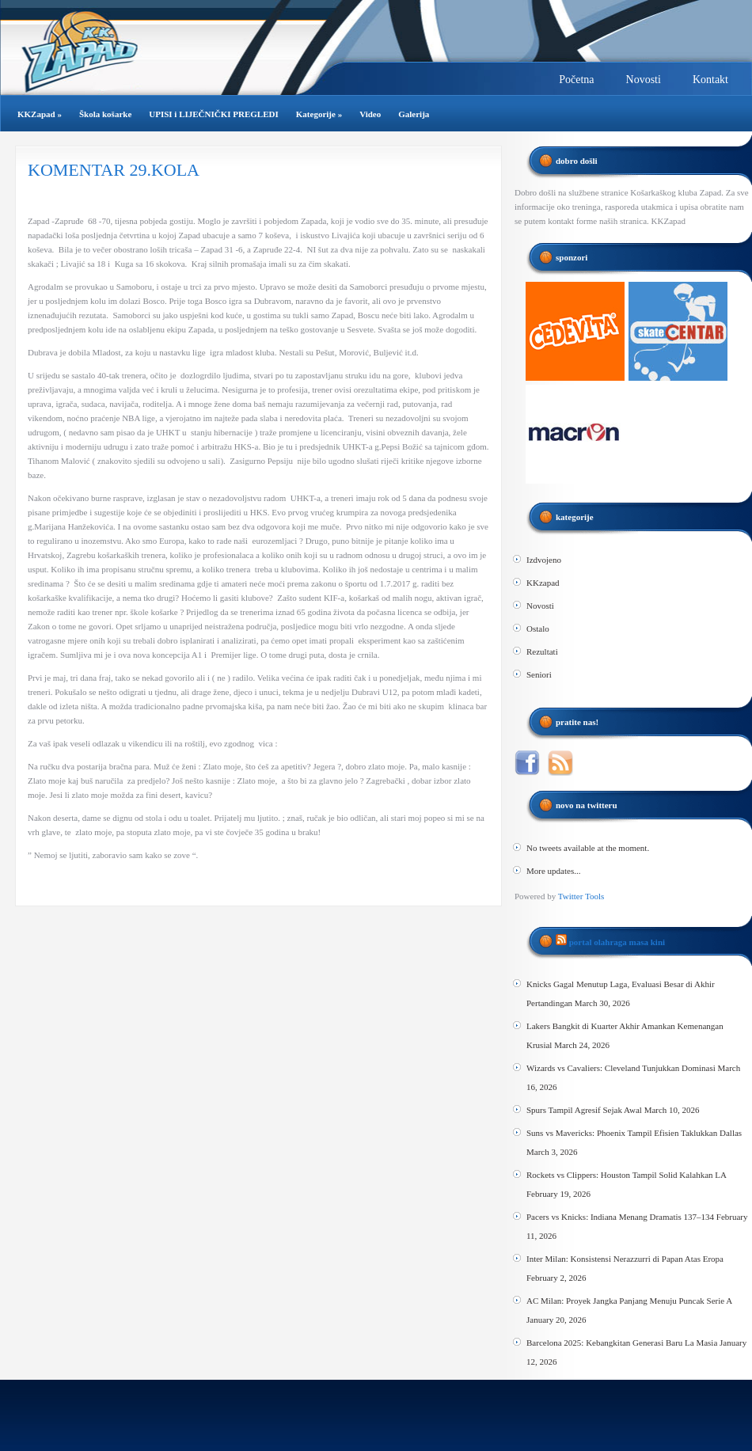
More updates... (553, 871)
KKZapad (39, 114)
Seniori (539, 674)
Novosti (643, 79)
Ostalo (537, 628)
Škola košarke (105, 114)
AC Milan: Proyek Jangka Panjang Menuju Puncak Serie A (629, 1300)
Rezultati (542, 651)
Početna (576, 79)
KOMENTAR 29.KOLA (113, 170)
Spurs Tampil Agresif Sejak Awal (584, 1110)
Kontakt (710, 79)
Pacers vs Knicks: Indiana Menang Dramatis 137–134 (620, 1216)
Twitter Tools (581, 896)
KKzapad (543, 582)
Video (370, 114)
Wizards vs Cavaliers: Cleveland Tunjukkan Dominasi (621, 1068)
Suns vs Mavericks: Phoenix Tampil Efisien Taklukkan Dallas (634, 1133)
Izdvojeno (543, 559)
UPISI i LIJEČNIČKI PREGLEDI (214, 114)
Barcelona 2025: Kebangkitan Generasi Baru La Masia (621, 1342)
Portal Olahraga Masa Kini (617, 942)
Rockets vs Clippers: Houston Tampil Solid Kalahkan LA (626, 1174)
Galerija (413, 114)
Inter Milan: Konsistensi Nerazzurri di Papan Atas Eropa (625, 1258)
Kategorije (319, 114)
